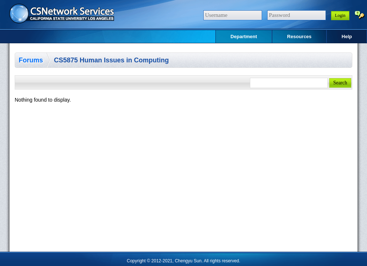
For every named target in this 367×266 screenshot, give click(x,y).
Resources (299, 36)
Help (347, 36)
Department (243, 36)
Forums (31, 60)
